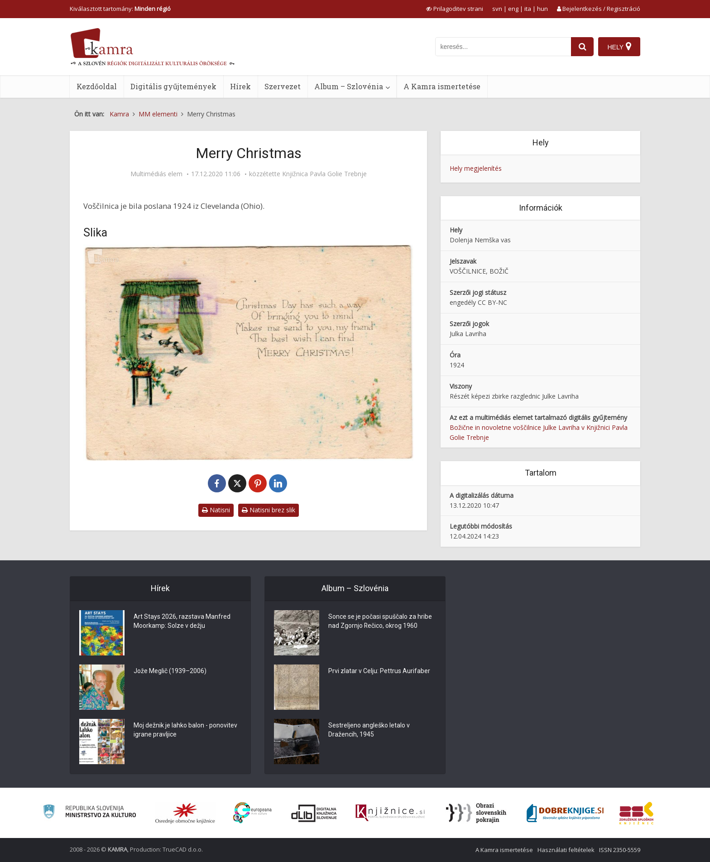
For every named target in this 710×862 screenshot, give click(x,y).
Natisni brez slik (268, 510)
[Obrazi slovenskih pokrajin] (476, 813)
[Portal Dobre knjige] (565, 813)
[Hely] (619, 46)
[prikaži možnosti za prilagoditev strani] (454, 9)
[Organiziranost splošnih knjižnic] (185, 813)
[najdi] (582, 46)
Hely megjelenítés (476, 168)
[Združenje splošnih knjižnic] (636, 813)
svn (497, 9)
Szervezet (282, 86)
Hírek (240, 86)
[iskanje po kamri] (503, 46)
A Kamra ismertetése (441, 86)
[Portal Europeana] (252, 812)
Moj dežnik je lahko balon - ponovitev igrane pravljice (185, 730)
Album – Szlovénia (348, 86)
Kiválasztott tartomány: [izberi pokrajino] (120, 9)
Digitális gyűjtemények (173, 86)
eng (513, 9)
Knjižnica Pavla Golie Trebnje (324, 174)
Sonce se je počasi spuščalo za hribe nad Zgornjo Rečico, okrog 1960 (380, 621)
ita (527, 9)
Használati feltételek (566, 850)
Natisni (216, 510)
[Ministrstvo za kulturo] (89, 813)
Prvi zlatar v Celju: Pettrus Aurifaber (379, 671)
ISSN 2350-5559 (619, 850)
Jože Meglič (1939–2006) (170, 671)
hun (542, 9)
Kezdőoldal (97, 86)
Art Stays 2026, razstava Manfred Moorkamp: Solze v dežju (182, 621)
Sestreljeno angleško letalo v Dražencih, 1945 (369, 730)
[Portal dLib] (314, 813)
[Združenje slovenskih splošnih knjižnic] (390, 813)
